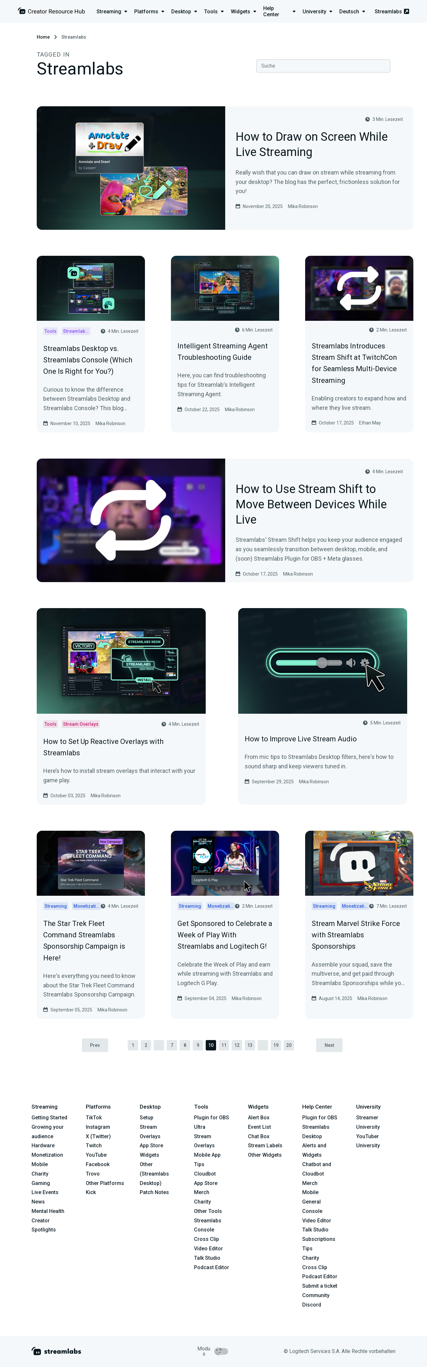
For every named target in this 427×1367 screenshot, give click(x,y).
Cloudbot (205, 1174)
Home (43, 37)
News (38, 1202)
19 (275, 1045)
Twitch (94, 1146)
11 (223, 1045)
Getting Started (49, 1117)
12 (236, 1045)
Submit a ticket (319, 1286)
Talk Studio (207, 1258)
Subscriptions (318, 1239)
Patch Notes (154, 1193)
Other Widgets (265, 1155)
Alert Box (258, 1117)
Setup (146, 1117)
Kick (91, 1193)
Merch (201, 1193)
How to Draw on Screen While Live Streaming (312, 145)
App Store (151, 1146)
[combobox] (323, 65)
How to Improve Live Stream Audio (301, 739)
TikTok (94, 1117)
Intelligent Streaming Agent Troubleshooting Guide (222, 351)
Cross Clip (206, 1239)
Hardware (43, 1146)
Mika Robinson (303, 206)
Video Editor (208, 1248)
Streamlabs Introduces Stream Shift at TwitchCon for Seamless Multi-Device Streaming (354, 363)
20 (288, 1045)
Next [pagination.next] (329, 1045)
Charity (40, 1174)
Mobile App (207, 1155)
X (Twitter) (98, 1136)
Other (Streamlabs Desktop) (154, 1173)
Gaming (41, 1183)
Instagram (98, 1127)
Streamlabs (392, 11)
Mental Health (48, 1211)
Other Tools (208, 1211)
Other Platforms (105, 1183)
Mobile (40, 1164)
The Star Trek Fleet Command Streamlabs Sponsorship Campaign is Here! (84, 940)
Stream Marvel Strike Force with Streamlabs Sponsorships (356, 934)
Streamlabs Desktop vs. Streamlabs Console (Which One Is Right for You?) (87, 360)
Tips (199, 1164)
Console (312, 1211)
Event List (259, 1127)
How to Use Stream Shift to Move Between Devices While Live (311, 504)
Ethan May (370, 422)
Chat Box (258, 1136)
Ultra (199, 1127)
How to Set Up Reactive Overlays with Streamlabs (103, 747)
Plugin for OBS (211, 1117)
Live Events (45, 1193)
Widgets (149, 1155)
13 (249, 1045)
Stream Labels (265, 1146)
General (311, 1202)
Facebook (98, 1164)
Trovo (93, 1174)
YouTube (96, 1155)
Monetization (47, 1155)
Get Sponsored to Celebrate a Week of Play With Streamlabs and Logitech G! (224, 934)
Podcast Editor (211, 1267)
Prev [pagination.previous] (95, 1045)
